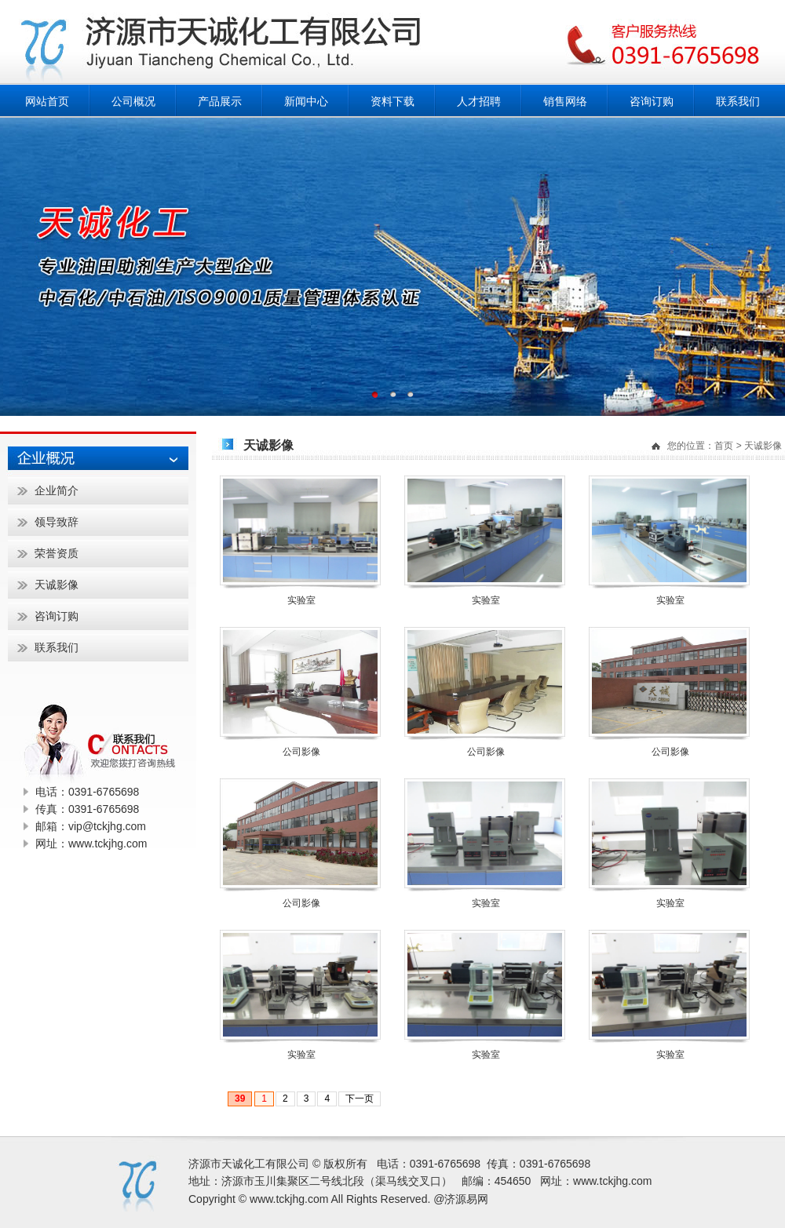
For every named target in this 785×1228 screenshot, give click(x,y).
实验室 (301, 600)
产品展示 (220, 101)
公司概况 (133, 101)
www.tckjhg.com (612, 1181)
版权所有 (345, 1163)
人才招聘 (479, 101)
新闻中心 (306, 101)
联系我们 (738, 101)
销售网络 (565, 101)
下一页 (359, 1098)
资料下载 (392, 101)
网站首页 (47, 101)
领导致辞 (56, 522)
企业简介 (56, 490)
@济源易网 (460, 1199)
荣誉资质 (56, 553)
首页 (723, 445)
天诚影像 (763, 445)
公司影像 (301, 751)
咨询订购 (652, 101)
